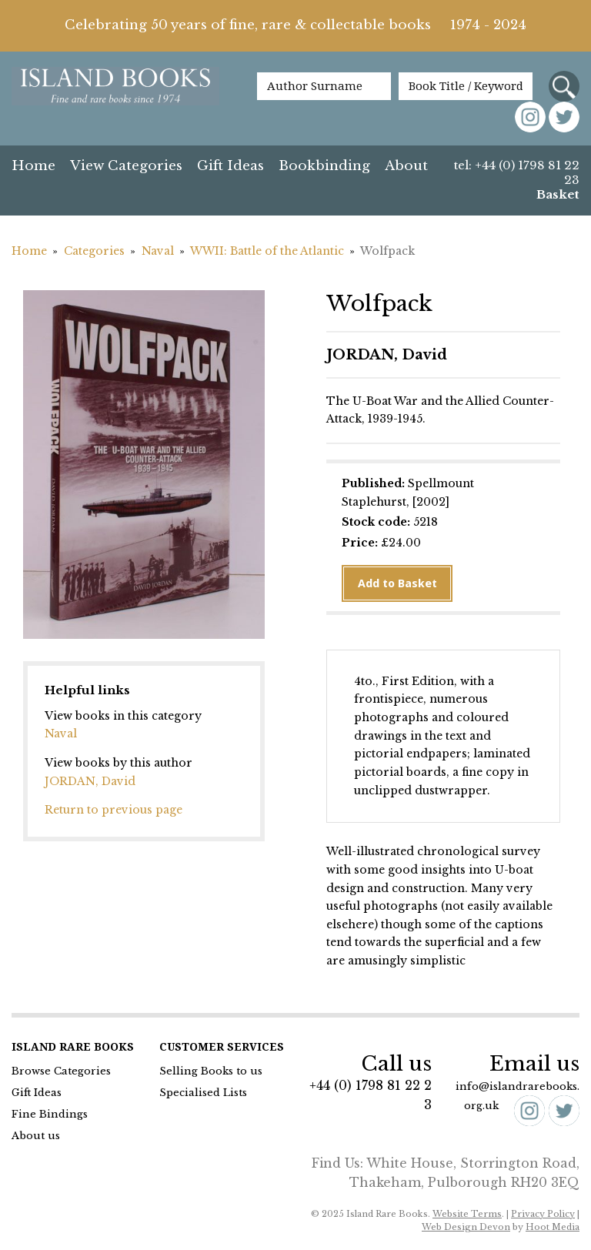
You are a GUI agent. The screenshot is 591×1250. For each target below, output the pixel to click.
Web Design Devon (466, 1227)
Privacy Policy (543, 1213)
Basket (557, 194)
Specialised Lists (203, 1092)
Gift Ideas (230, 166)
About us (36, 1135)
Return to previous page (113, 810)
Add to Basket (397, 583)
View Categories (126, 166)
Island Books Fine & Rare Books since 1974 (115, 94)
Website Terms (467, 1213)
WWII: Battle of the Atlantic (267, 251)
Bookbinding (324, 166)
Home (33, 166)
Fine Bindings (50, 1114)
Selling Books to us (210, 1071)
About (406, 166)
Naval (158, 251)
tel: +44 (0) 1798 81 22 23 (516, 172)
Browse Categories (61, 1071)
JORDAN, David (90, 781)
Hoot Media (552, 1227)
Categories (94, 251)
